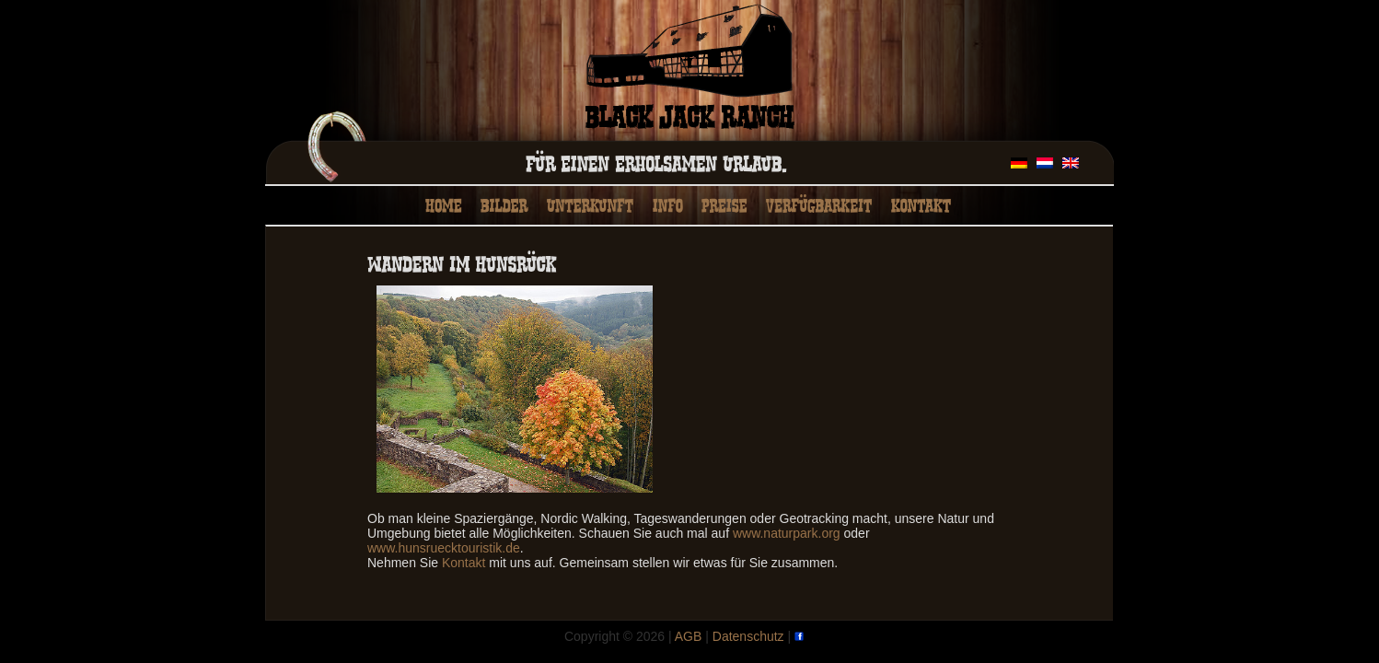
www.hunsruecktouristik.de (443, 548)
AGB (688, 636)
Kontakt (463, 562)
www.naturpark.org (786, 533)
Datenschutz (748, 636)
